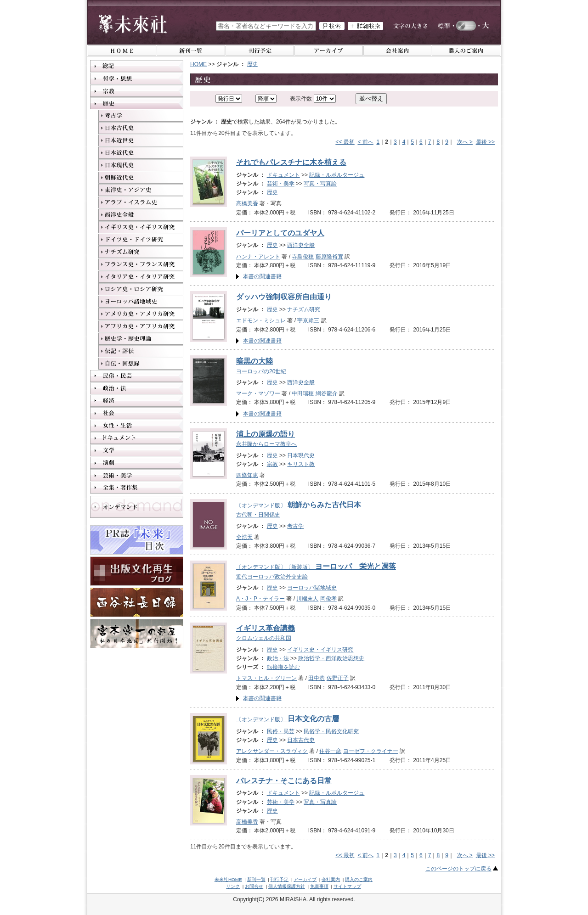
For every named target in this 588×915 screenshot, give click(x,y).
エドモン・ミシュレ (261, 320)
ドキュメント (283, 175)
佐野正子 (338, 678)
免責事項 (319, 886)
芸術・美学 (280, 183)
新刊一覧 (256, 879)
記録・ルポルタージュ (336, 175)
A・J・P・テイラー (260, 598)
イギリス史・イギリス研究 (320, 649)
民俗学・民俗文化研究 (331, 731)
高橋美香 (247, 203)
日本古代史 (301, 740)
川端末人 (307, 598)
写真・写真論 (320, 183)
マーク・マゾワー (258, 393)
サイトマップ (347, 886)
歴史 (252, 64)
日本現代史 (301, 455)
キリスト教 (301, 464)
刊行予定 (279, 879)
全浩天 (244, 537)
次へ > (465, 142)
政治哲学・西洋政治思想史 (331, 658)
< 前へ (365, 142)
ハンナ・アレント (258, 256)
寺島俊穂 (303, 256)
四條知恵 (247, 475)
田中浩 (316, 678)
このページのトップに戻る (458, 868)
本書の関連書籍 (262, 276)
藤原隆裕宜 (329, 256)
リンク (233, 886)
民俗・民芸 (280, 731)
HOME (198, 64)
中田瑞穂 (303, 393)
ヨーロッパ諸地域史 (312, 587)
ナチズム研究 (303, 309)
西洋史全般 (301, 245)
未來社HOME (228, 879)
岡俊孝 (328, 598)
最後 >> (485, 142)
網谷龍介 (327, 393)
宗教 (272, 464)
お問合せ (254, 886)
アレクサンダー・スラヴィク (272, 751)
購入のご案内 (359, 879)
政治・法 (278, 658)
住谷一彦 (330, 751)
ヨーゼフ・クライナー (370, 751)
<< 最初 (344, 142)
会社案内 (331, 879)
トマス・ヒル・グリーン (266, 678)
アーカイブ (305, 879)
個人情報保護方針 (286, 886)
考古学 (295, 526)
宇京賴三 (308, 320)
